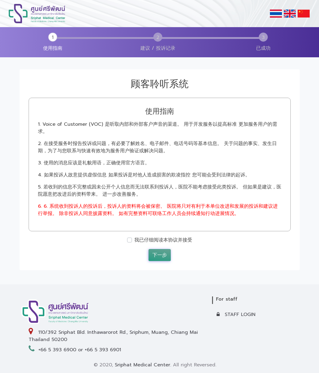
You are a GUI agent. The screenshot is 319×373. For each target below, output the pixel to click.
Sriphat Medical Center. (143, 364)
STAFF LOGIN (236, 314)
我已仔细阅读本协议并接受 (163, 240)
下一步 (159, 255)
